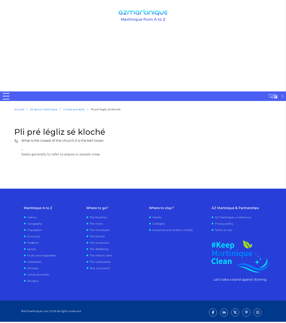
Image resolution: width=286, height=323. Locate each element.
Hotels (156, 218)
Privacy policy (224, 224)
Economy (33, 237)
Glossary (33, 269)
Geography (34, 224)
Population (34, 231)
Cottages (158, 224)
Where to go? (103, 96)
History (32, 218)
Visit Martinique (139, 96)
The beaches (98, 218)
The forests (97, 237)
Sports (31, 250)
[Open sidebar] (276, 96)
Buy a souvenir (100, 269)
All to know (70, 96)
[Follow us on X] (235, 314)
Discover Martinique (33, 96)
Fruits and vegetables (41, 256)
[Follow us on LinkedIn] (224, 314)
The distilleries (99, 250)
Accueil (19, 110)
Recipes (32, 281)
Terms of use (223, 231)
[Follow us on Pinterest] (246, 314)
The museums (99, 243)
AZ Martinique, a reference (233, 218)
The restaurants (100, 262)
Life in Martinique (176, 96)
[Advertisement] (143, 61)
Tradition (33, 243)
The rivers (96, 224)
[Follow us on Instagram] (257, 314)
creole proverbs (74, 110)
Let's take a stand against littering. (240, 281)
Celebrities (34, 262)
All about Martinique (43, 110)
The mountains (100, 231)
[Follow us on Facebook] (213, 314)
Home (8, 96)
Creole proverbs (38, 275)
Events (209, 96)
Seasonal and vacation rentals (172, 231)
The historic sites (101, 256)
